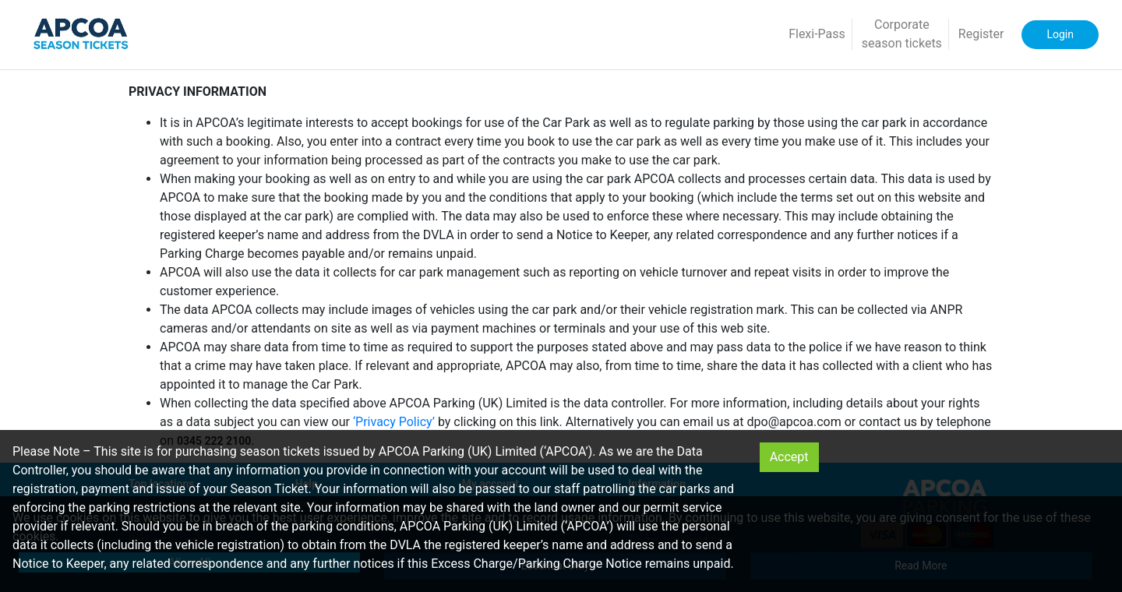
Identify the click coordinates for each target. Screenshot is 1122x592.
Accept (789, 456)
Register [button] (981, 33)
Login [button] (1060, 34)
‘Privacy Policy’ (394, 421)
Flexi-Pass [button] (817, 33)
